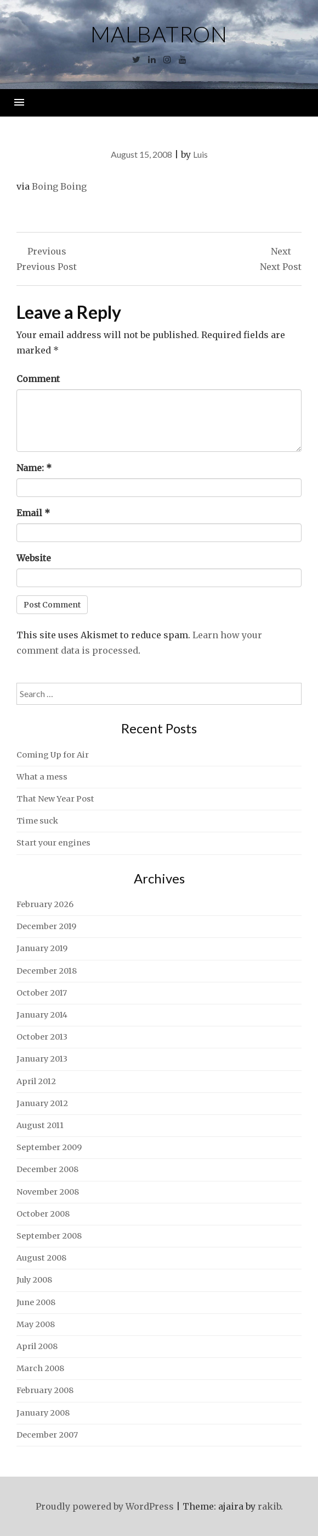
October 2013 (41, 1037)
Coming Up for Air (52, 755)
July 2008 (34, 1280)
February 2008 (44, 1390)
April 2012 (36, 1081)
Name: (34, 467)
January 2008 (43, 1413)
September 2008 (49, 1236)
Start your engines (53, 843)
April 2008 (37, 1346)
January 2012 (42, 1103)
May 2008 (35, 1324)
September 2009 (49, 1147)
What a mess (41, 777)
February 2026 (44, 904)
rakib (269, 1506)
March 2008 (40, 1368)
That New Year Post (55, 799)
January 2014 (41, 1015)
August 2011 (40, 1125)
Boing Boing (59, 186)
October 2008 (43, 1214)
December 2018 (46, 971)
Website (33, 557)
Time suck (37, 821)
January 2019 (41, 948)
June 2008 (35, 1302)
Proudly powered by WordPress (105, 1506)
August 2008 (41, 1258)
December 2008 (47, 1169)
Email (33, 512)
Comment (38, 378)
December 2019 (46, 926)
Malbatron (159, 34)
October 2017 (41, 993)
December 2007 (47, 1435)
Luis (200, 154)
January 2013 (41, 1059)
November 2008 (47, 1192)
